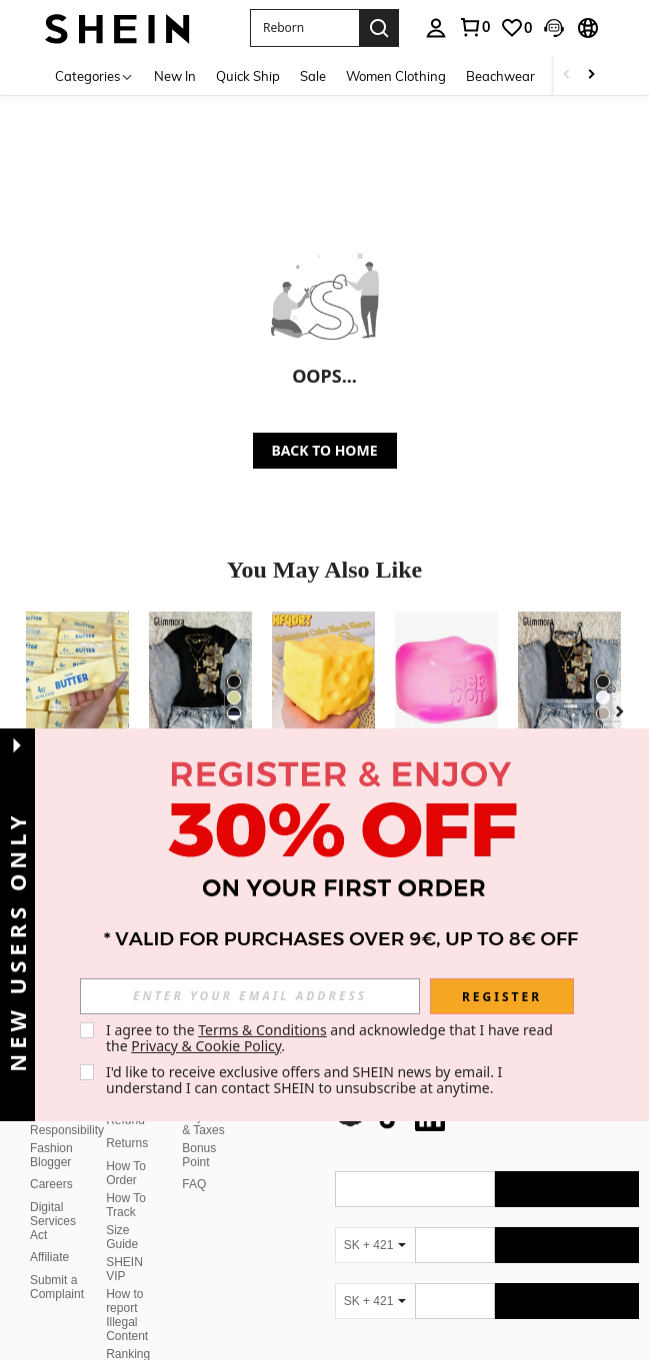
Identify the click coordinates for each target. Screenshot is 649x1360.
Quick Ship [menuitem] (248, 76)
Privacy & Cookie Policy (206, 1045)
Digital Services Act (53, 1173)
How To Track (126, 1157)
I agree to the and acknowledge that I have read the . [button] (331, 1037)
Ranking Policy (128, 1313)
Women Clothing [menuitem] (396, 76)
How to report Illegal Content (127, 1267)
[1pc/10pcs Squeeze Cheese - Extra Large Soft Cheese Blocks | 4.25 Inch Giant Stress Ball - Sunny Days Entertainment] (323, 680)
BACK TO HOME (325, 450)
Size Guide (122, 1189)
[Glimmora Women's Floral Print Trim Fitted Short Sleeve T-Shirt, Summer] (200, 680)
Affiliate (49, 1209)
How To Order (126, 1125)
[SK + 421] (375, 1197)
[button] (304, 28)
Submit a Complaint (57, 1239)
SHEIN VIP (124, 1221)
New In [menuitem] (175, 76)
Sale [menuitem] (313, 76)
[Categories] (94, 75)
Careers (51, 1136)
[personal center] (436, 28)
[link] (474, 27)
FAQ (194, 1136)
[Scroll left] (567, 75)
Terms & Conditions (262, 1029)
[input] (250, 996)
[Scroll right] (591, 75)
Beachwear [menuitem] (500, 76)
